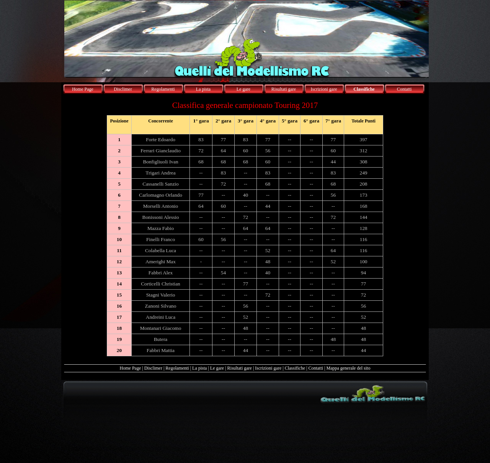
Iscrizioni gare (268, 368)
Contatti (315, 368)
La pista (199, 368)
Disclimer (153, 368)
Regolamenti (177, 368)
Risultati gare (239, 368)
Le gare (217, 368)
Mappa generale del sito (348, 368)
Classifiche (295, 368)
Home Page (130, 368)
